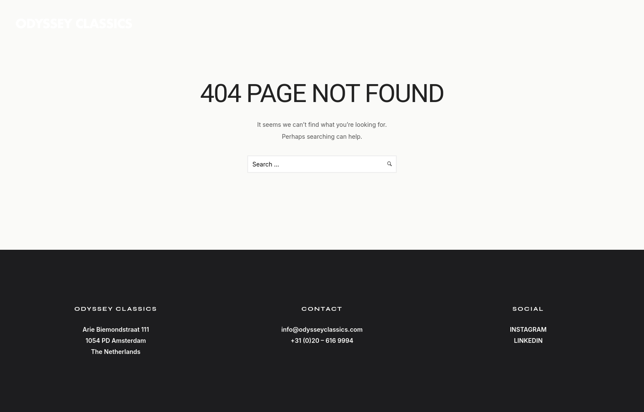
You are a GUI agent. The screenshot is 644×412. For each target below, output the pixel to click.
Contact (610, 23)
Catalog (552, 23)
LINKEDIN (528, 340)
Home (502, 23)
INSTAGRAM (528, 329)
